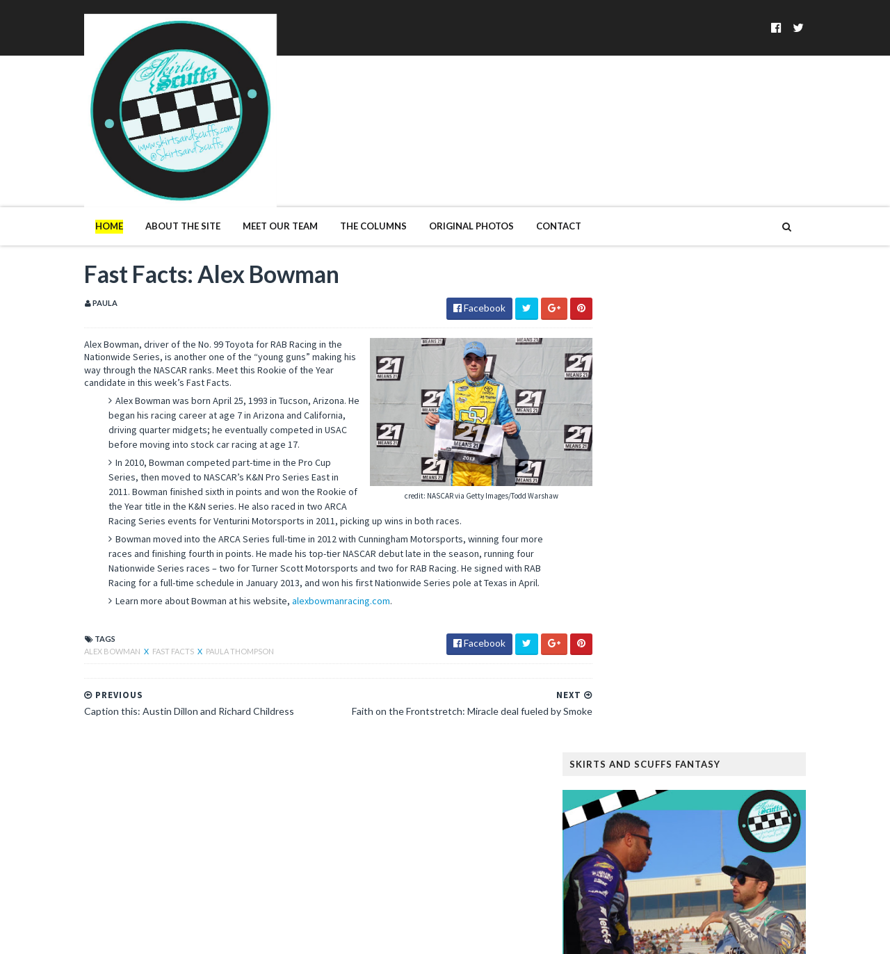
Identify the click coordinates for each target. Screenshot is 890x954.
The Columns (345, 172)
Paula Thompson (211, 612)
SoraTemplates (137, 935)
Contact (530, 172)
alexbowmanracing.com (313, 562)
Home (81, 172)
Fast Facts (145, 612)
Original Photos (442, 172)
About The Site (154, 172)
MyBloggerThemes (282, 935)
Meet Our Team (251, 172)
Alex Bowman (84, 612)
